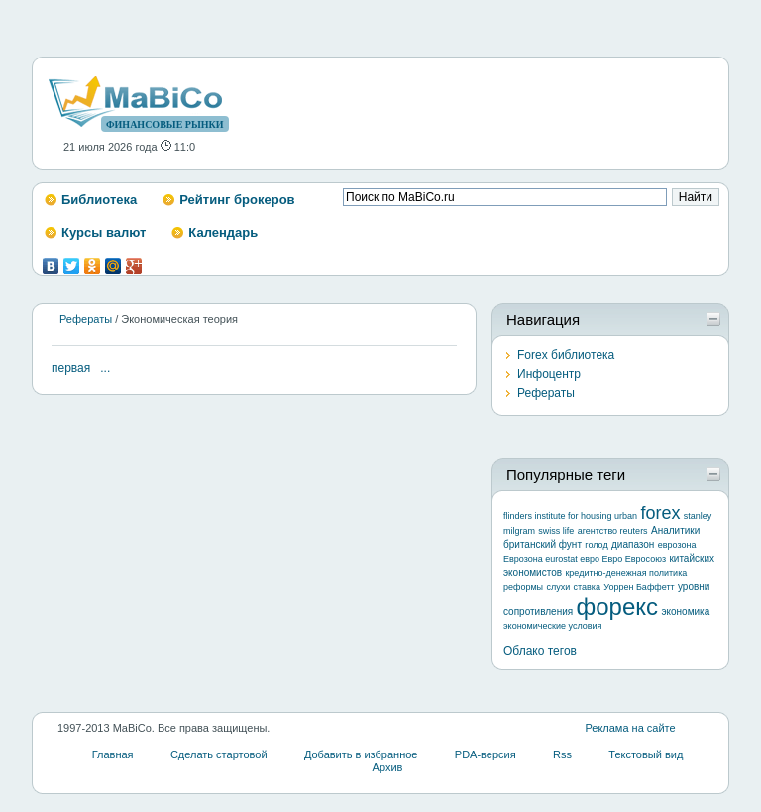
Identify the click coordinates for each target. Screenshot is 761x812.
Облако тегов (540, 651)
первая (71, 368)
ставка (587, 587)
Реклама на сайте (630, 728)
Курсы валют (103, 232)
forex (660, 512)
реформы (523, 587)
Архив (388, 767)
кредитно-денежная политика (626, 573)
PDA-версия (485, 754)
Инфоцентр (549, 374)
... (105, 368)
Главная (113, 754)
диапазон (632, 544)
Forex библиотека (565, 355)
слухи (558, 587)
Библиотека (99, 199)
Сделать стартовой (219, 754)
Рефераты (85, 319)
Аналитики (675, 530)
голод (596, 545)
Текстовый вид (645, 754)
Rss (562, 754)
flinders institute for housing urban (570, 516)
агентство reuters (613, 531)
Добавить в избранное (361, 754)
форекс (618, 606)
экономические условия (552, 626)
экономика (685, 611)
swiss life (556, 531)
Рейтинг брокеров (236, 199)
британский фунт (542, 544)
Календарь (223, 232)
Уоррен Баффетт (638, 587)
